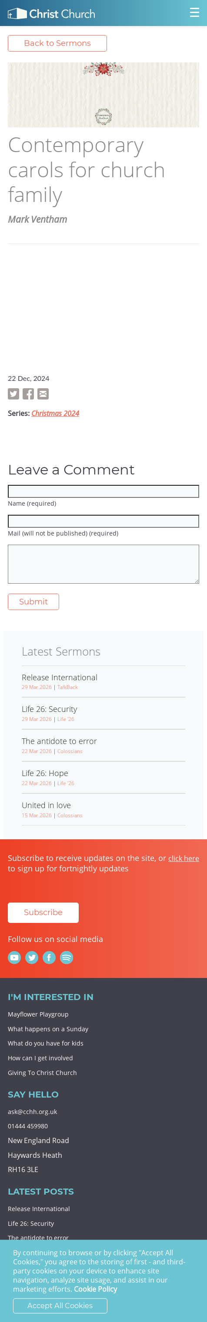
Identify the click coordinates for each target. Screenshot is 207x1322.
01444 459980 (28, 1126)
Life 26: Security (31, 1223)
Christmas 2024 (55, 413)
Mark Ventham (37, 219)
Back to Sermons (57, 43)
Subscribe (43, 912)
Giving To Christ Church (42, 1073)
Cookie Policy (95, 1289)
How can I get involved (40, 1058)
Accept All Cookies (60, 1306)
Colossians (70, 751)
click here (183, 858)
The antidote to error (38, 1238)
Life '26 (65, 719)
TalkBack (67, 687)
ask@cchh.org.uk (32, 1112)
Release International (39, 1209)
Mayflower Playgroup (38, 1014)
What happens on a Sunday (48, 1029)
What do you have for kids (45, 1043)
